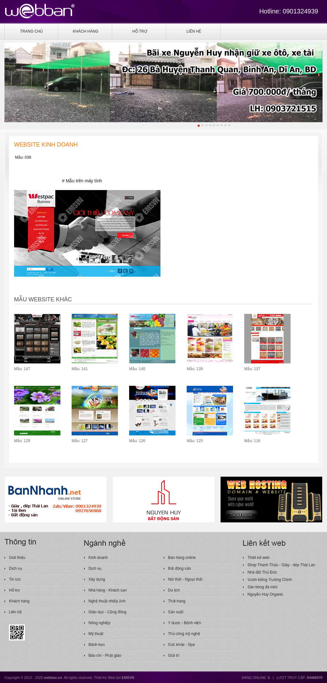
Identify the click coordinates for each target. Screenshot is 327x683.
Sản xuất (175, 612)
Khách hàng (19, 601)
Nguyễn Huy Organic (265, 594)
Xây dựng (97, 579)
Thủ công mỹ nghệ (184, 633)
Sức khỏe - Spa (181, 644)
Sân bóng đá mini (262, 587)
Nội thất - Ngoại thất (185, 579)
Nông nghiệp (99, 623)
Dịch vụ (15, 568)
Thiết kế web (258, 557)
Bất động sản (179, 568)
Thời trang (176, 601)
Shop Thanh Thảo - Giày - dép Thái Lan (281, 565)
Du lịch (174, 590)
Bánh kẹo (97, 644)
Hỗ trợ (14, 590)
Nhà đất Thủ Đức (262, 572)
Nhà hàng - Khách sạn (108, 590)
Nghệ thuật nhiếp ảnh (107, 601)
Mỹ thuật (96, 633)
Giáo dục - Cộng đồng (107, 612)
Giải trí (174, 655)
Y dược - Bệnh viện (184, 623)
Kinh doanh (98, 557)
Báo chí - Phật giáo (105, 655)
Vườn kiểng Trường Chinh (269, 579)
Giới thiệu (17, 557)
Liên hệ (15, 612)
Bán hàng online (182, 557)
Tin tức (15, 579)
